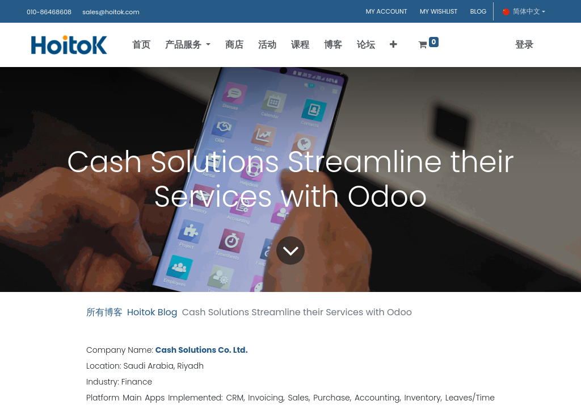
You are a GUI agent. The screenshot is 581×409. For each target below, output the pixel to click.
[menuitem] (141, 45)
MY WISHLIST (438, 11)
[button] (393, 45)
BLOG (478, 11)
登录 (524, 44)
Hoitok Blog (152, 312)
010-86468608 (49, 11)
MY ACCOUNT (386, 11)
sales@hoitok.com (110, 11)
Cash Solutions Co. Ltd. (201, 350)
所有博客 (104, 312)
